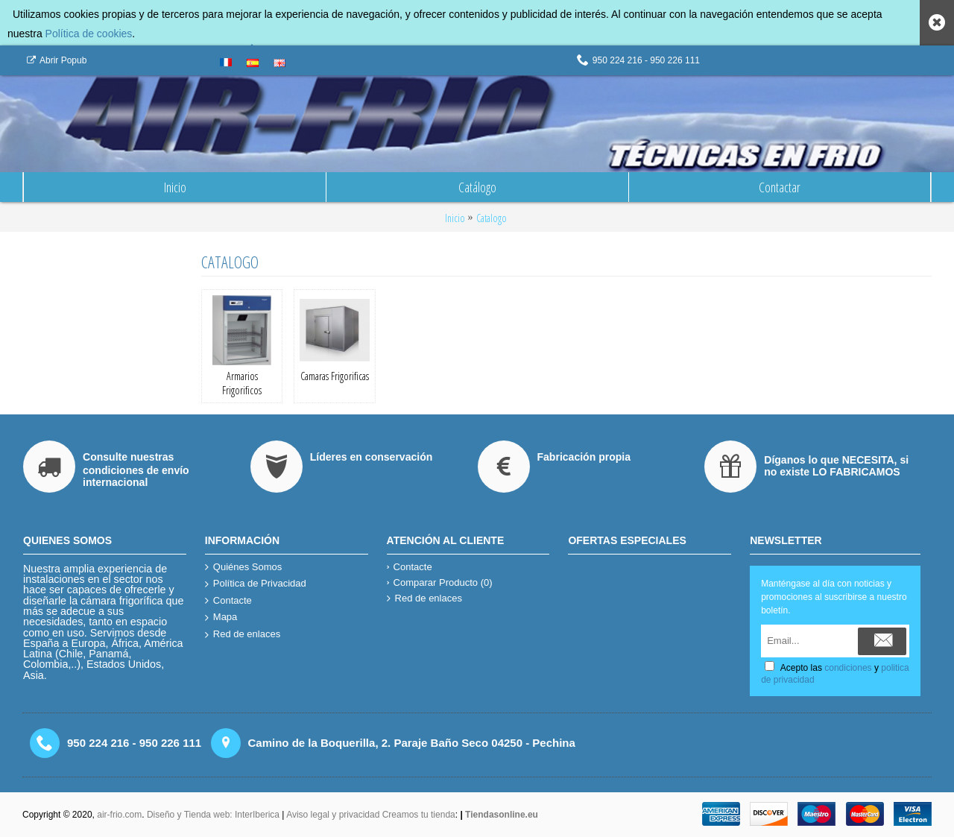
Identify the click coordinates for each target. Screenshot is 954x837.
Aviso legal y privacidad (334, 814)
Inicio (455, 218)
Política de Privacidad (255, 584)
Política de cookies (89, 34)
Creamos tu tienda (418, 814)
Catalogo (491, 218)
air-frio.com (119, 814)
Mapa (221, 617)
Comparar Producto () (440, 582)
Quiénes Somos (243, 567)
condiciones (847, 668)
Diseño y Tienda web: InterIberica (213, 814)
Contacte (228, 601)
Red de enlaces (242, 634)
